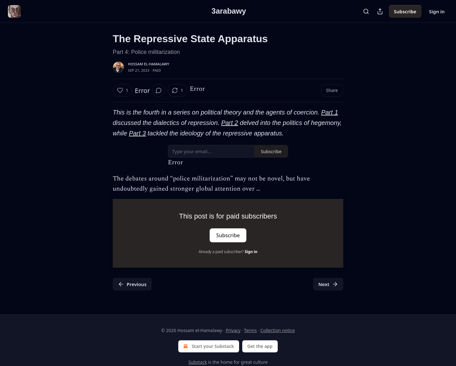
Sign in (437, 11)
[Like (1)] (122, 90)
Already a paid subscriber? (228, 251)
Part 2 (229, 122)
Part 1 (329, 112)
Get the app (260, 346)
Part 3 (137, 133)
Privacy (233, 330)
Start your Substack (208, 346)
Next (328, 284)
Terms (250, 330)
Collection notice (277, 330)
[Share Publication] (380, 11)
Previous (132, 284)
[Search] (366, 11)
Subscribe (405, 11)
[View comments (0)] (158, 90)
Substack (197, 362)
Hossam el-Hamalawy (148, 64)
